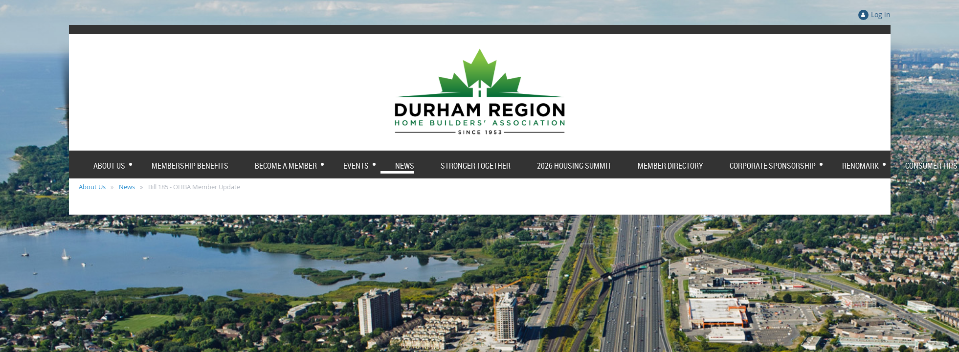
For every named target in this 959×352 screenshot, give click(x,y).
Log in (881, 14)
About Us (92, 186)
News (127, 186)
